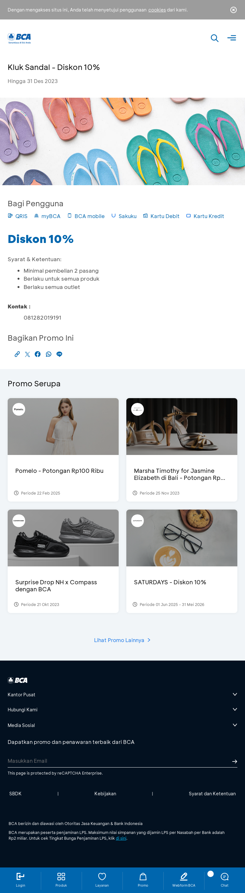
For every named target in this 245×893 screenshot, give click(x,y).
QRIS (17, 216)
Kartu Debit (161, 216)
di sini (121, 838)
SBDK (15, 794)
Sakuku (124, 216)
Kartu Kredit (205, 216)
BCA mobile (86, 216)
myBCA (47, 216)
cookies (157, 10)
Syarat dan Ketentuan (212, 794)
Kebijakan (105, 794)
